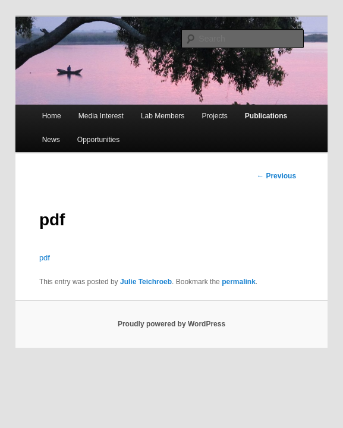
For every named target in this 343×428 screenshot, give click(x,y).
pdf (44, 257)
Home (51, 116)
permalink (239, 282)
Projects (214, 116)
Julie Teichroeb (146, 282)
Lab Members (162, 116)
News (51, 140)
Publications (266, 116)
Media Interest (101, 116)
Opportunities (98, 140)
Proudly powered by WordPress (171, 324)
